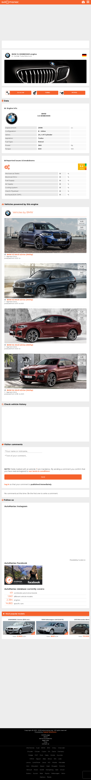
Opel (48, 766)
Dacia (54, 751)
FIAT (36, 755)
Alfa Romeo (30, 748)
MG (49, 762)
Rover (36, 770)
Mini (27, 766)
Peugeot (54, 766)
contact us (45, 744)
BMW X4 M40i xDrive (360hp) (20, 345)
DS (49, 751)
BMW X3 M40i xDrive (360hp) (20, 254)
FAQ (45, 742)
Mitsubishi (34, 766)
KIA (55, 759)
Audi (37, 748)
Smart (62, 770)
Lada (59, 759)
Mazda (54, 762)
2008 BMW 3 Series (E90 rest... (19, 619)
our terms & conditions (39, 471)
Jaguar (38, 759)
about (45, 737)
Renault (29, 770)
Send (43, 477)
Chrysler (30, 751)
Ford (41, 755)
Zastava (42, 777)
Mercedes (62, 762)
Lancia (28, 762)
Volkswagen (55, 773)
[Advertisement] (45, 22)
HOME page (45, 735)
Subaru (28, 773)
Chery (54, 748)
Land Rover (36, 762)
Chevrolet (61, 748)
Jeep (44, 759)
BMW (43, 748)
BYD (48, 748)
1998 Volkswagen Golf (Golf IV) (52, 619)
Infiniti (32, 759)
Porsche (62, 766)
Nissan (42, 766)
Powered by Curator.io (77, 559)
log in (6, 484)
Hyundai (60, 755)
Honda (52, 755)
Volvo (63, 773)
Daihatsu (61, 751)
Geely (47, 755)
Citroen (37, 751)
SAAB (42, 770)
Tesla (41, 773)
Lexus (44, 762)
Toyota (47, 773)
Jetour (50, 759)
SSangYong (49, 770)
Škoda (49, 777)
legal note (45, 740)
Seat (56, 770)
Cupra (44, 751)
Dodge (30, 755)
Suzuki (35, 773)
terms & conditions (45, 738)
